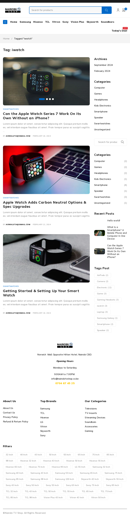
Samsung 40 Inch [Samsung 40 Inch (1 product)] (14, 473)
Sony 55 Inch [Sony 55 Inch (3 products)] (52, 485)
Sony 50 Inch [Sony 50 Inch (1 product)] (32, 485)
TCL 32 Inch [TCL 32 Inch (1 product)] (12, 491)
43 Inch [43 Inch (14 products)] (38, 454)
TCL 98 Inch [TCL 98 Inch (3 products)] (31, 497)
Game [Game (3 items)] (101, 293)
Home (6, 38)
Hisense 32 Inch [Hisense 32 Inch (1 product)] (28, 460)
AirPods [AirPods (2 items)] (102, 275)
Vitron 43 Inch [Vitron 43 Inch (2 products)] (77, 497)
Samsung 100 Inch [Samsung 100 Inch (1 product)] (64, 479)
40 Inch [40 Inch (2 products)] (24, 454)
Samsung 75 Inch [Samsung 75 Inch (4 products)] (113, 473)
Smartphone (101, 111)
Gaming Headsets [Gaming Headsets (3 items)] (108, 299)
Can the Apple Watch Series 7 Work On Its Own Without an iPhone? (42, 115)
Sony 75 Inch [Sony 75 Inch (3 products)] (92, 485)
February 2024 (102, 71)
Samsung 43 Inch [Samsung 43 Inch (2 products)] (39, 473)
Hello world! (113, 220)
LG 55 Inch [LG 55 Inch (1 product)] (80, 467)
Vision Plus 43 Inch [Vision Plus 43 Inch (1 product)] (53, 497)
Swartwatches (11, 109)
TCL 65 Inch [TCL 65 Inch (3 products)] (87, 491)
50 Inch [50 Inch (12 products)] (52, 454)
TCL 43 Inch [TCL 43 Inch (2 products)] (31, 491)
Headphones (101, 99)
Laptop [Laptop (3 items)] (102, 312)
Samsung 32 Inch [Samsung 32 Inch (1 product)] (101, 467)
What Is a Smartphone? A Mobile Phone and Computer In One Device (117, 233)
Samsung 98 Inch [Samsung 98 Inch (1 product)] (39, 479)
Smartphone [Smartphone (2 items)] (105, 324)
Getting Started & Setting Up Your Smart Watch (41, 292)
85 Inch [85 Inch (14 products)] (110, 454)
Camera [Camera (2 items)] (102, 281)
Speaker (98, 117)
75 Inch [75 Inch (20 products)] (96, 454)
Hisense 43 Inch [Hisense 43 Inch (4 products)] (51, 460)
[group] (46, 81)
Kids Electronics (102, 105)
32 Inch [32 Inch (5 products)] (9, 454)
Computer (99, 87)
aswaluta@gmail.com (18, 136)
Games (98, 93)
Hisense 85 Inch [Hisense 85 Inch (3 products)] (60, 467)
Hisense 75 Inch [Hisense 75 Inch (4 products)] (37, 467)
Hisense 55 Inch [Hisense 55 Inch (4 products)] (97, 460)
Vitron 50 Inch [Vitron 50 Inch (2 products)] (98, 497)
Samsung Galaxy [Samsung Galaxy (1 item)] (107, 318)
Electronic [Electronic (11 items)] (104, 287)
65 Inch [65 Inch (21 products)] (81, 454)
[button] (42, 99)
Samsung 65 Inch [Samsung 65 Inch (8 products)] (89, 473)
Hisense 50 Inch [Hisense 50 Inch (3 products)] (74, 460)
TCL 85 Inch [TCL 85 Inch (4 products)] (12, 497)
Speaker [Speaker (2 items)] (103, 330)
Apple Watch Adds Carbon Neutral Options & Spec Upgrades (44, 204)
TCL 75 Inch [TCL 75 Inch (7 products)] (106, 491)
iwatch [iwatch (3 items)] (102, 305)
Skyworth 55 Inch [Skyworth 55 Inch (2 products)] (114, 479)
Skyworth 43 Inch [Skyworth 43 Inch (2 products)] (90, 479)
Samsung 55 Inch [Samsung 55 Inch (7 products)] (64, 473)
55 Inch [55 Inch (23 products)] (67, 454)
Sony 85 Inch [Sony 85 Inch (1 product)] (112, 485)
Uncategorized (102, 129)
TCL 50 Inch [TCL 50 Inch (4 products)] (49, 491)
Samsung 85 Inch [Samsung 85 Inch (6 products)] (14, 479)
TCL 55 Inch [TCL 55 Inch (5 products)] (68, 491)
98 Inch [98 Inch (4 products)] (9, 460)
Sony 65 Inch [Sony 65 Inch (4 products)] (72, 485)
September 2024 (103, 65)
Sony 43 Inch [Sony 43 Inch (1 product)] (12, 485)
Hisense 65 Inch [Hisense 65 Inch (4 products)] (14, 467)
